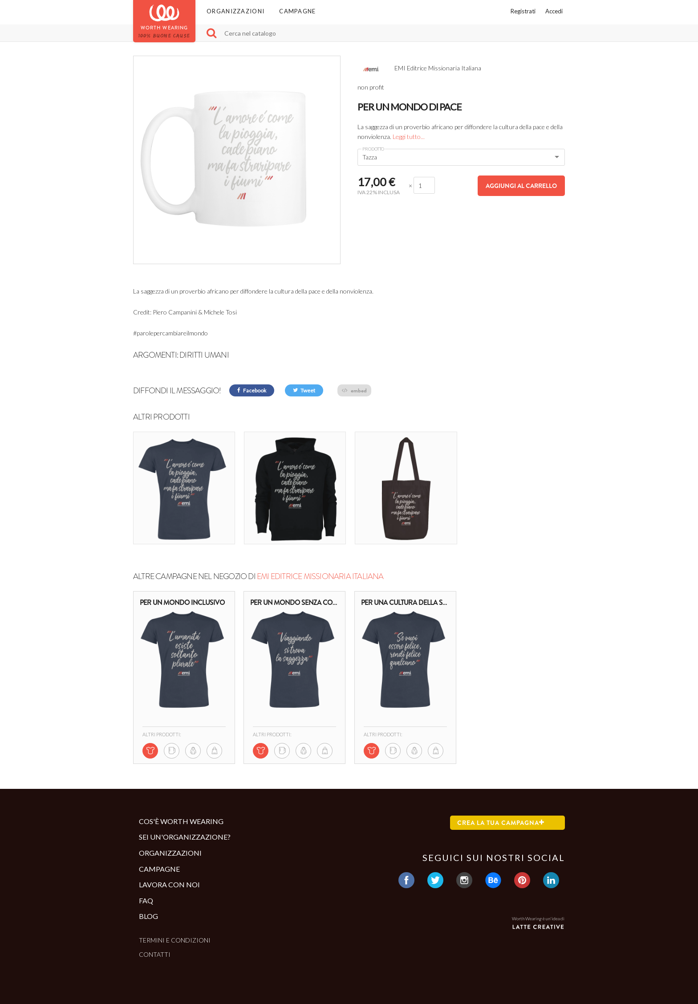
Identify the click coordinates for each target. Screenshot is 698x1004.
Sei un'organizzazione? (185, 837)
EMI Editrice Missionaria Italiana (320, 576)
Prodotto (373, 148)
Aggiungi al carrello (521, 185)
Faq (146, 900)
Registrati (523, 11)
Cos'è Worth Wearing (181, 821)
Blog (148, 916)
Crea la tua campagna (500, 822)
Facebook (251, 390)
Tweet (304, 390)
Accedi (554, 11)
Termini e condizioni (175, 940)
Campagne (297, 11)
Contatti (154, 954)
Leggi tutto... (409, 136)
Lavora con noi (169, 884)
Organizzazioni (235, 11)
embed (354, 390)
